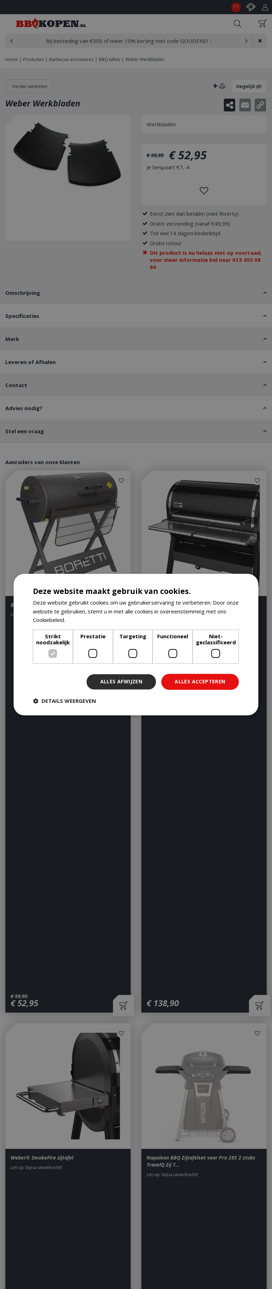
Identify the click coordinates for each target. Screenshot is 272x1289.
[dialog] (135, 644)
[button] (64, 701)
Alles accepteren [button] (200, 681)
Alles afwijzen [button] (121, 681)
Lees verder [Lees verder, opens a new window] (82, 620)
